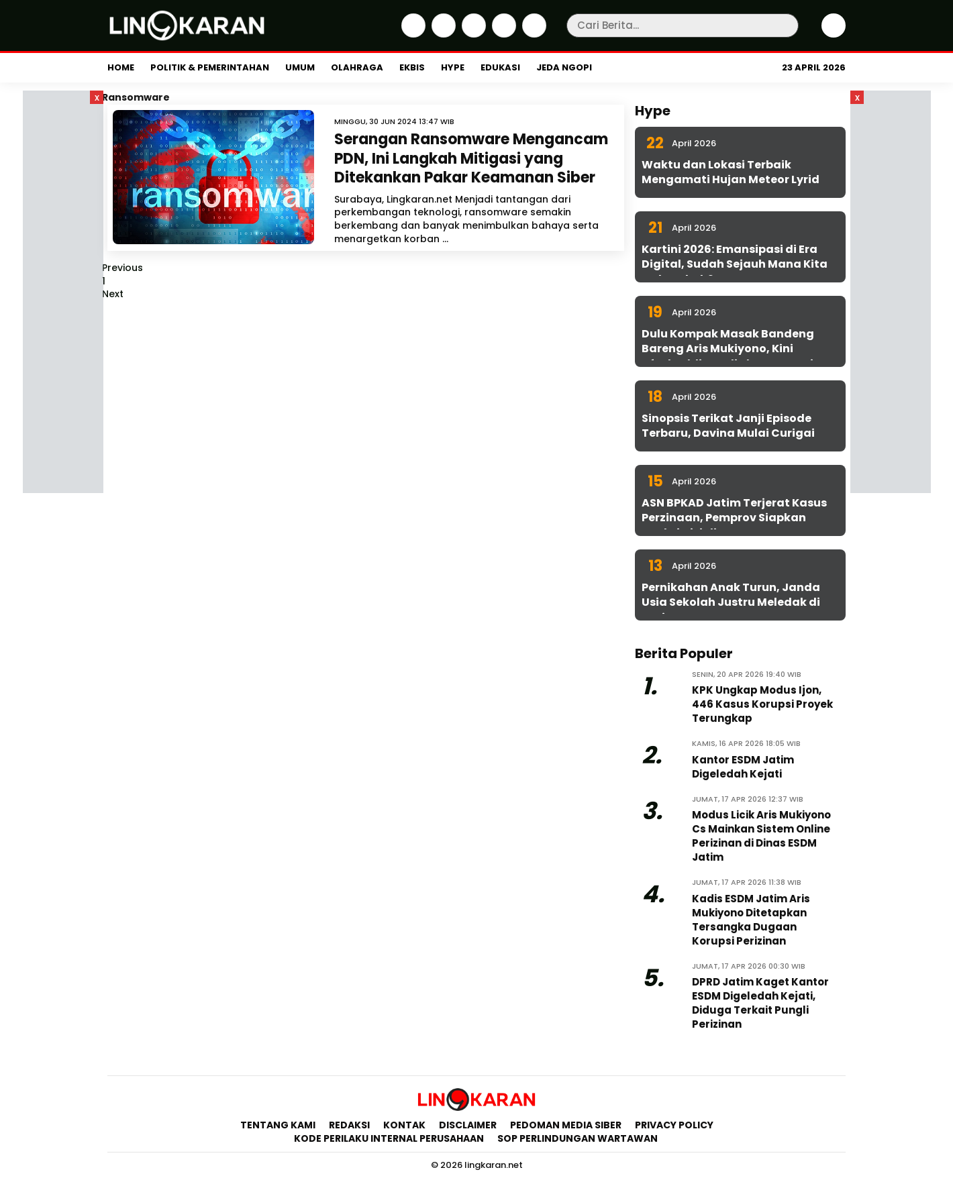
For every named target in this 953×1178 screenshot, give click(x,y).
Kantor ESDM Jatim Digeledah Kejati (743, 767)
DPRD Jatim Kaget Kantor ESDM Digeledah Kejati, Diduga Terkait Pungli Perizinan (760, 1003)
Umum (300, 67)
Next (112, 294)
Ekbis (412, 67)
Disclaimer (468, 1125)
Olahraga (357, 67)
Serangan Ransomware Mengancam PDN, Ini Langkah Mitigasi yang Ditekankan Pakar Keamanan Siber (471, 158)
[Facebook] (411, 34)
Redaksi (349, 1125)
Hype (452, 67)
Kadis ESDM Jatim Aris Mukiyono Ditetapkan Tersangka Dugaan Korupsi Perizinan (751, 920)
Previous (122, 267)
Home (120, 67)
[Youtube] (532, 34)
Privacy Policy (674, 1125)
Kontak (404, 1125)
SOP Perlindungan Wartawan (578, 1138)
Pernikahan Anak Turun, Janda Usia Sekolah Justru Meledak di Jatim (731, 602)
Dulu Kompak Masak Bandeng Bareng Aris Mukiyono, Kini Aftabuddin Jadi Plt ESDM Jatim (733, 349)
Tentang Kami (277, 1125)
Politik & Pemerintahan (209, 67)
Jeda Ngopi (564, 67)
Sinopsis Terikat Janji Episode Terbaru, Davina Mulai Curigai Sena (728, 433)
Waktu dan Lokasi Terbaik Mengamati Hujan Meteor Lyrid (730, 172)
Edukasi (500, 67)
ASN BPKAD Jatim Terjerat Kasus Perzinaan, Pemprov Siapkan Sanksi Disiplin (734, 518)
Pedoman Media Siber (565, 1125)
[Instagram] (472, 34)
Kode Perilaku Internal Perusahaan (389, 1138)
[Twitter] (442, 34)
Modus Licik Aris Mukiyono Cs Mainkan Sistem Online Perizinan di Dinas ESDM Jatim (761, 836)
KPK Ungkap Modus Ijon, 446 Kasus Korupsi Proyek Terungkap (762, 704)
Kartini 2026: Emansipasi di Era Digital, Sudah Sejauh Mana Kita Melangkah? (734, 264)
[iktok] (502, 34)
